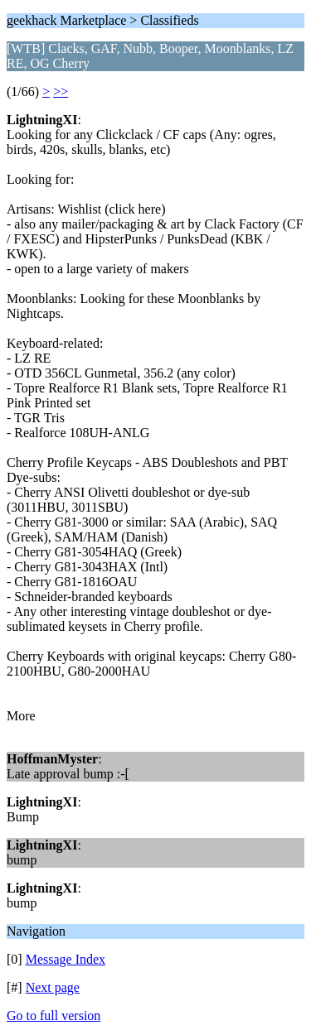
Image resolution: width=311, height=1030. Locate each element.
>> (60, 91)
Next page (53, 987)
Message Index (65, 959)
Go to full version (53, 1015)
